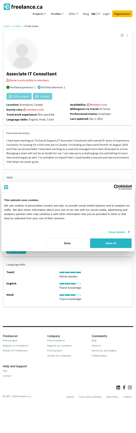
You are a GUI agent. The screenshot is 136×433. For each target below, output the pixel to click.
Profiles (17, 26)
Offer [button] (73, 14)
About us (96, 345)
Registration (122, 14)
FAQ (5, 370)
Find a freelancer (56, 340)
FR (98, 14)
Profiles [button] (57, 14)
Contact (42, 96)
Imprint (70, 396)
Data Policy (112, 396)
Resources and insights (104, 350)
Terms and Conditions (90, 396)
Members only (97, 104)
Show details (117, 231)
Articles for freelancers (15, 350)
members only (33, 109)
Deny (67, 243)
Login (106, 14)
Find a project (10, 340)
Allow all (110, 243)
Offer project (19, 96)
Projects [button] (39, 14)
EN (93, 14)
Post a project (54, 350)
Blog (86, 14)
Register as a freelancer (16, 345)
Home (7, 26)
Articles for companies (59, 355)
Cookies (127, 396)
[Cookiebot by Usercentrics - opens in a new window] (116, 187)
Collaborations (99, 355)
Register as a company (59, 345)
